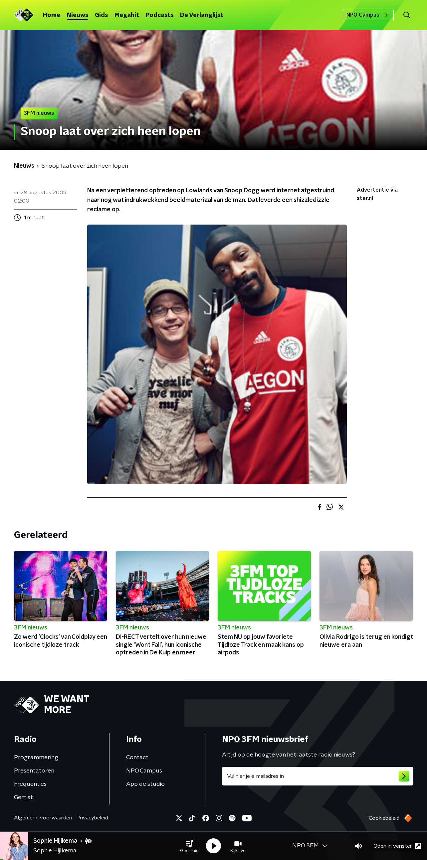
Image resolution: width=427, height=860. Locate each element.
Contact (137, 758)
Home (51, 15)
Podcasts (159, 15)
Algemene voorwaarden (43, 817)
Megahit (126, 15)
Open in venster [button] (397, 846)
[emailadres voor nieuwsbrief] (317, 776)
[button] (189, 846)
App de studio (145, 784)
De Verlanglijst (201, 15)
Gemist (23, 797)
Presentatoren (34, 771)
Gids (101, 15)
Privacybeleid (92, 817)
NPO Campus (368, 15)
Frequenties (30, 784)
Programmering (36, 758)
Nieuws (77, 15)
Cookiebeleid (384, 818)
